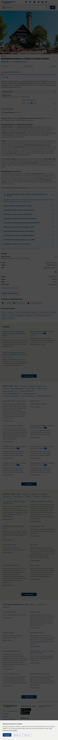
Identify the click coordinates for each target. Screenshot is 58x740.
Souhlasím (7, 735)
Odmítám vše (17, 735)
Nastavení (27, 735)
